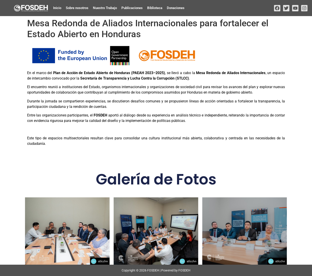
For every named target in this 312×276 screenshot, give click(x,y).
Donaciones (175, 8)
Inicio (57, 8)
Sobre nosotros (77, 8)
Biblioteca (154, 8)
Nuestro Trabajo (105, 8)
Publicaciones (132, 8)
